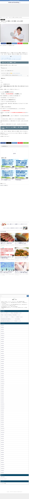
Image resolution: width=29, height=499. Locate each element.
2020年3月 (2, 464)
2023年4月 (2, 401)
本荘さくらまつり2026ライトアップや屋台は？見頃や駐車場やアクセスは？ (11, 318)
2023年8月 (2, 393)
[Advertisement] (14, 10)
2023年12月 (2, 385)
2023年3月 (2, 403)
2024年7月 (2, 371)
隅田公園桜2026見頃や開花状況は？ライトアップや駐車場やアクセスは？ (11, 326)
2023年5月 (2, 399)
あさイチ (2, 19)
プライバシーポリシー (4, 484)
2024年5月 (2, 375)
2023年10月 (2, 389)
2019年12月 (2, 470)
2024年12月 (2, 361)
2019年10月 (2, 474)
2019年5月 (2, 476)
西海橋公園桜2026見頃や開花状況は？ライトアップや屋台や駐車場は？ (10, 324)
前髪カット (6, 185)
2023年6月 (2, 397)
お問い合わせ (3, 482)
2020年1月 (2, 468)
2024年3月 (2, 379)
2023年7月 (2, 395)
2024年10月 (2, 365)
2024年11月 (2, 363)
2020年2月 (2, 466)
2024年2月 (2, 381)
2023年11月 (2, 387)
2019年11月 (2, 472)
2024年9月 (2, 367)
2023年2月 (2, 405)
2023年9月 (2, 391)
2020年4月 (2, 462)
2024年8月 (2, 369)
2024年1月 (2, 383)
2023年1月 (2, 407)
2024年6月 (2, 373)
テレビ (4, 19)
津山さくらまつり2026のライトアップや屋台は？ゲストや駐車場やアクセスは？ (12, 322)
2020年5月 (2, 460)
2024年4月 (2, 377)
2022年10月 (2, 413)
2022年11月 (2, 411)
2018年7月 (2, 478)
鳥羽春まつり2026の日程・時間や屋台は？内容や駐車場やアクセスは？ (10, 320)
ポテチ (14, 153)
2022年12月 (2, 409)
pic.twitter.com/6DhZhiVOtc (16, 73)
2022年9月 (2, 415)
